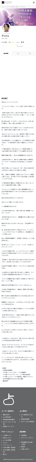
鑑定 (30, 53)
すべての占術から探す (13, 7)
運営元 (23, 447)
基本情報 (6, 53)
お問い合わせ (25, 449)
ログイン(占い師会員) (27, 421)
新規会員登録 (25, 419)
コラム (5, 443)
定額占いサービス (8, 426)
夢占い (5, 454)
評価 (18, 53)
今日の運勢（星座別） (10, 447)
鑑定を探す (6, 415)
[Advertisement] (18, 75)
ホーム (3, 7)
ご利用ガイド (7, 435)
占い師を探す (7, 417)
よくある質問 (7, 440)
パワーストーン (7, 445)
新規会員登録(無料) (9, 419)
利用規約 (23, 435)
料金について (7, 438)
